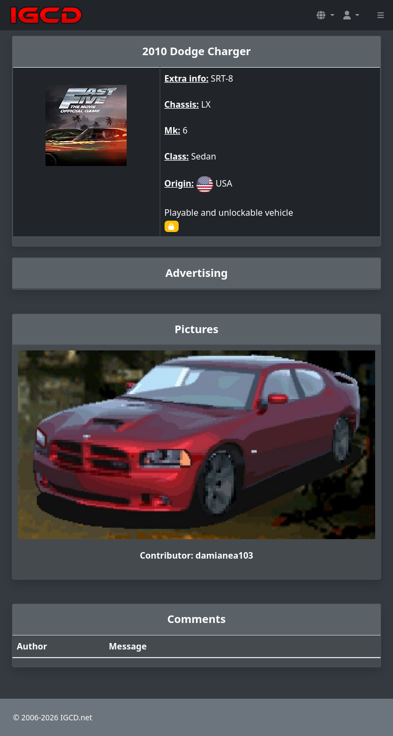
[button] (325, 15)
